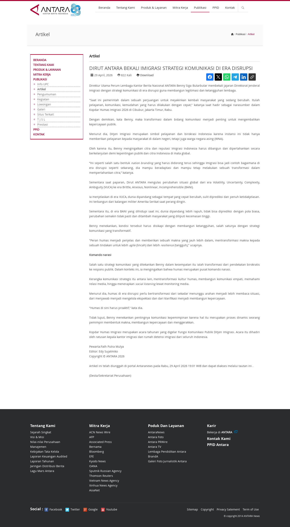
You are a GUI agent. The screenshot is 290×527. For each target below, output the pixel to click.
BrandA (153, 456)
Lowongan (44, 104)
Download (145, 75)
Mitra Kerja (180, 7)
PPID (215, 7)
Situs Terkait (45, 114)
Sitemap (192, 509)
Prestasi (42, 124)
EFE (91, 456)
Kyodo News (97, 461)
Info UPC (43, 84)
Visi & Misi (37, 437)
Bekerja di (219, 432)
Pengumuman (46, 94)
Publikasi (200, 7)
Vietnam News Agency (104, 480)
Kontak (230, 7)
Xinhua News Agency (103, 485)
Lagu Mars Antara (42, 471)
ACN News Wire (99, 432)
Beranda (104, 7)
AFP (91, 437)
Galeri (41, 109)
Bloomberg (96, 451)
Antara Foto (156, 437)
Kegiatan (43, 99)
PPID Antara (218, 444)
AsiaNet (94, 490)
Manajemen (38, 447)
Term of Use (251, 509)
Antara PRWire (158, 442)
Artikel (41, 89)
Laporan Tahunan (42, 461)
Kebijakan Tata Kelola (44, 451)
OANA (93, 466)
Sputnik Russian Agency (105, 471)
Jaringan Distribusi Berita (47, 466)
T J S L (41, 119)
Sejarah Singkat (40, 432)
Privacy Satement (228, 509)
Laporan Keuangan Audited (48, 456)
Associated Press (100, 442)
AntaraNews (156, 432)
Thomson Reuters (101, 476)
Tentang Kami (125, 7)
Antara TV (154, 447)
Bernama (95, 447)
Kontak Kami (219, 438)
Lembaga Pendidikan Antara (167, 451)
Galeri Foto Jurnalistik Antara (167, 461)
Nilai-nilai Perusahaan (45, 442)
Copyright (207, 509)
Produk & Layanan (154, 7)
